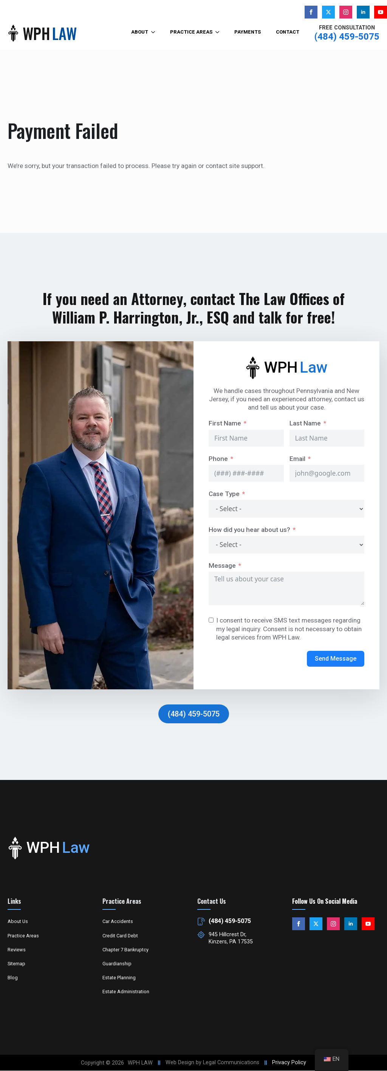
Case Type (224, 494)
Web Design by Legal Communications (212, 1062)
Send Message (335, 658)
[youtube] (380, 12)
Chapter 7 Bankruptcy (125, 949)
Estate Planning (119, 977)
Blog (13, 977)
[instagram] (345, 12)
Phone (218, 458)
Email (297, 458)
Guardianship (117, 963)
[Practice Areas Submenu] (219, 32)
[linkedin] (363, 12)
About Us (18, 921)
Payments (247, 32)
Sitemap (16, 963)
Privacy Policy (289, 1062)
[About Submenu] (155, 32)
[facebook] (311, 12)
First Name (225, 423)
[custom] (328, 12)
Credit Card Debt (120, 935)
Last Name (305, 423)
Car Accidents (117, 921)
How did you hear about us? (249, 529)
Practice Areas (191, 32)
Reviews (17, 949)
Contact (287, 32)
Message (222, 565)
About (139, 32)
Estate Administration (125, 991)
